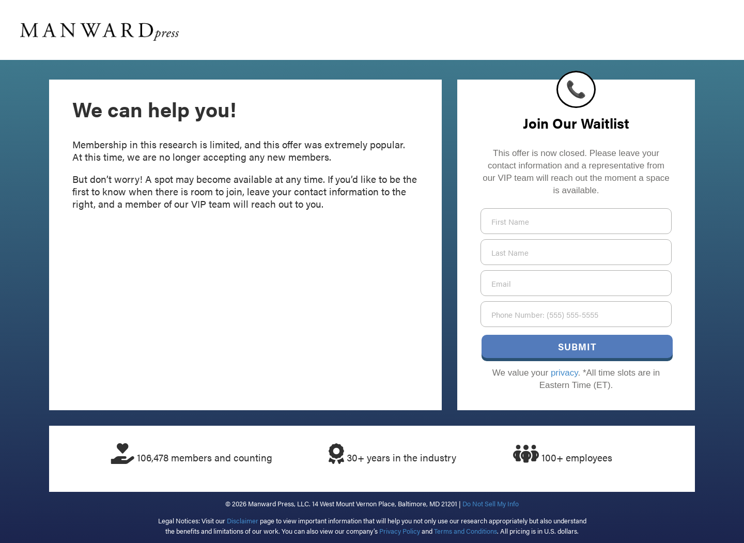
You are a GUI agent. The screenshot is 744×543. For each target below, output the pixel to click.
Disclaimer (242, 520)
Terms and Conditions (465, 531)
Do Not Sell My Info (490, 503)
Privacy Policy (399, 531)
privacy (564, 373)
